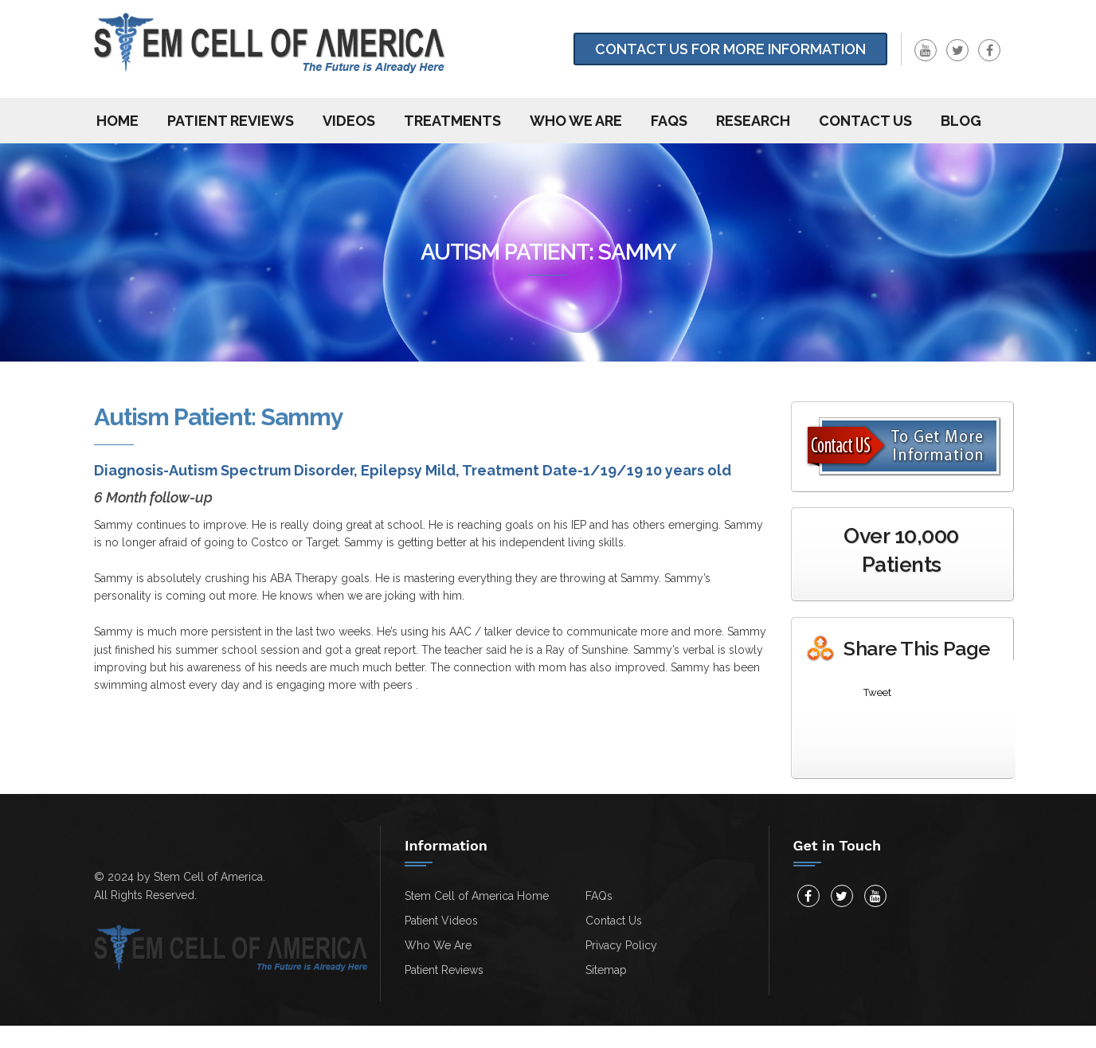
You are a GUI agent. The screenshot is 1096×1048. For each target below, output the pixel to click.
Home (117, 120)
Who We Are (576, 120)
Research (753, 120)
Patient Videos (441, 920)
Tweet (877, 692)
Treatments (452, 120)
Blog (961, 120)
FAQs (669, 120)
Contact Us (613, 920)
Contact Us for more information (730, 49)
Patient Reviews (230, 120)
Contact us (865, 120)
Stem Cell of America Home (477, 896)
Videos (349, 120)
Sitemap (606, 970)
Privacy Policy (621, 945)
